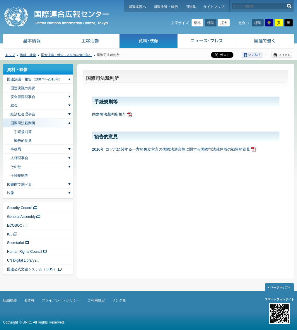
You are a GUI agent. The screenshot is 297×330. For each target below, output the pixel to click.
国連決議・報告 (165, 7)
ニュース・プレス (207, 42)
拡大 (223, 23)
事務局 (16, 149)
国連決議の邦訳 (23, 88)
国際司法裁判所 (23, 123)
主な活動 (90, 42)
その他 (16, 167)
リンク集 (119, 300)
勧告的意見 (23, 141)
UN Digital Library (21, 260)
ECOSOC (14, 225)
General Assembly (21, 217)
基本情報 (31, 42)
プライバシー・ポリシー (61, 300)
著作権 (29, 300)
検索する (289, 6)
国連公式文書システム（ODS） (32, 269)
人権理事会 (19, 158)
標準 (210, 23)
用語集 (190, 7)
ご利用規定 (96, 300)
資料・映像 (149, 42)
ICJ (9, 234)
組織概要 (10, 300)
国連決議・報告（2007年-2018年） (66, 55)
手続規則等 (23, 132)
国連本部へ (137, 7)
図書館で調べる (19, 184)
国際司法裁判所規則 (109, 114)
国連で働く (265, 42)
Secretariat (15, 243)
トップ (10, 55)
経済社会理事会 (23, 114)
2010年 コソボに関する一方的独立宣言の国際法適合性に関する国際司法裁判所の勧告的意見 (171, 149)
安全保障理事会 (23, 97)
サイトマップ (213, 7)
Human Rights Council (24, 252)
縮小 (197, 23)
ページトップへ (279, 287)
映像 (10, 193)
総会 (14, 105)
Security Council (20, 208)
